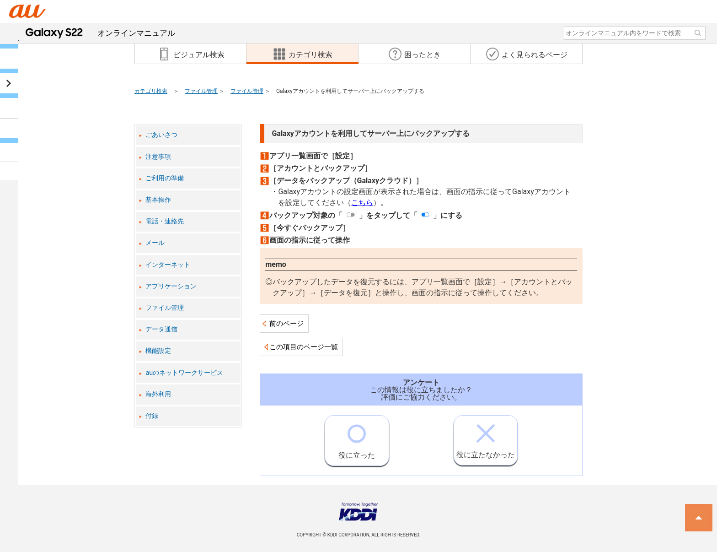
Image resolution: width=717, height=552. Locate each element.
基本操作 (158, 200)
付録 (151, 416)
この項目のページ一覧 (303, 347)
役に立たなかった (485, 437)
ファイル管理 (201, 91)
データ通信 (161, 329)
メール (155, 243)
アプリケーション (171, 286)
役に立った (356, 438)
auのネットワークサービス (184, 373)
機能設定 (158, 351)
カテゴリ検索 (150, 91)
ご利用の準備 (164, 178)
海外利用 (158, 394)
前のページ (286, 323)
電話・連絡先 (164, 221)
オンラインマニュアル (100, 33)
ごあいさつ (161, 135)
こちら (362, 202)
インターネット (167, 265)
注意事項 (158, 157)
